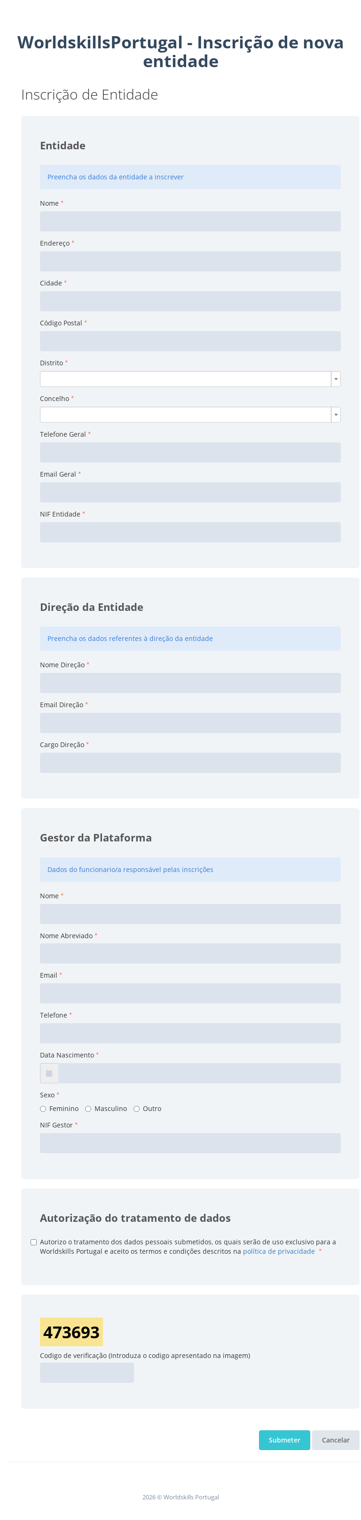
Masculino (106, 1108)
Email (48, 975)
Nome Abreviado (66, 935)
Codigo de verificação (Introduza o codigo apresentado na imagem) (145, 1355)
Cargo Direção (62, 744)
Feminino (59, 1108)
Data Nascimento (67, 1054)
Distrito (51, 362)
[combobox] (190, 379)
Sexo (47, 1094)
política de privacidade (279, 1251)
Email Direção (61, 704)
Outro (147, 1108)
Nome (49, 203)
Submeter (284, 1439)
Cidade (51, 282)
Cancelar (336, 1439)
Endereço (55, 243)
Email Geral (58, 474)
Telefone (53, 1015)
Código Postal (61, 322)
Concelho (54, 398)
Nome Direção (62, 664)
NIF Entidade (60, 513)
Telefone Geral (63, 434)
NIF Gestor (56, 1124)
